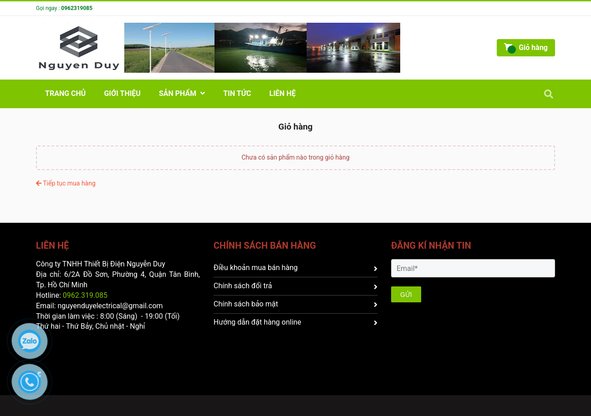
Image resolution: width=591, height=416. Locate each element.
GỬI (406, 294)
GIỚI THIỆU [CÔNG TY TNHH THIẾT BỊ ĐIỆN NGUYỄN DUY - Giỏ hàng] (122, 93)
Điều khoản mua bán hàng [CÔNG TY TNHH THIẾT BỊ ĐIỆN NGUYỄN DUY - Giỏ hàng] (295, 267)
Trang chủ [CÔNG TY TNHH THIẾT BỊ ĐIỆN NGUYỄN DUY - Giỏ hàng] (65, 93)
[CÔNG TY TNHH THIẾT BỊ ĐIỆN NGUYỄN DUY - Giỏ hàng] (218, 48)
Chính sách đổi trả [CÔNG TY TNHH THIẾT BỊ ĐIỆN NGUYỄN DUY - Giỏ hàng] (295, 285)
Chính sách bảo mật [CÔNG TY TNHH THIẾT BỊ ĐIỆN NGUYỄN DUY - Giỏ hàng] (295, 304)
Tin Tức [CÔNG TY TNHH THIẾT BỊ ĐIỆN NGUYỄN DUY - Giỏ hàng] (237, 93)
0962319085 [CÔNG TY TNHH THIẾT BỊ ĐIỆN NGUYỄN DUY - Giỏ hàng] (76, 8)
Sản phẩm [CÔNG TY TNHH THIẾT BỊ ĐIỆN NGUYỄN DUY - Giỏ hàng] (182, 93)
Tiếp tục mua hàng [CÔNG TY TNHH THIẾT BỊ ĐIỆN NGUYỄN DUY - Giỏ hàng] (66, 183)
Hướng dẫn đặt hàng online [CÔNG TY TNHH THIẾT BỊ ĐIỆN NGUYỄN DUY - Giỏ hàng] (295, 322)
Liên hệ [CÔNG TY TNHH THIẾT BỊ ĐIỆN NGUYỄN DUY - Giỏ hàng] (283, 93)
